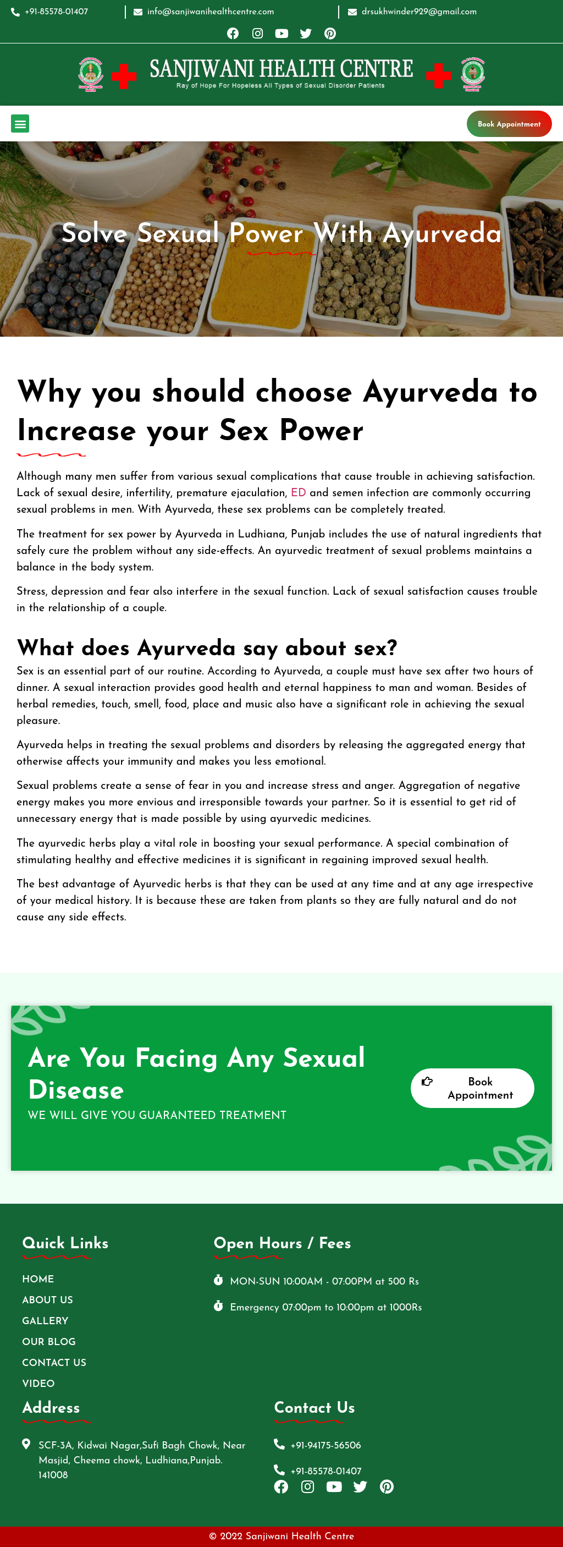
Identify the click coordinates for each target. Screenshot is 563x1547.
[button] (20, 123)
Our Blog (49, 1342)
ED (298, 493)
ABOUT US (47, 1301)
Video (38, 1384)
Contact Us (54, 1363)
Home (38, 1280)
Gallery (45, 1321)
